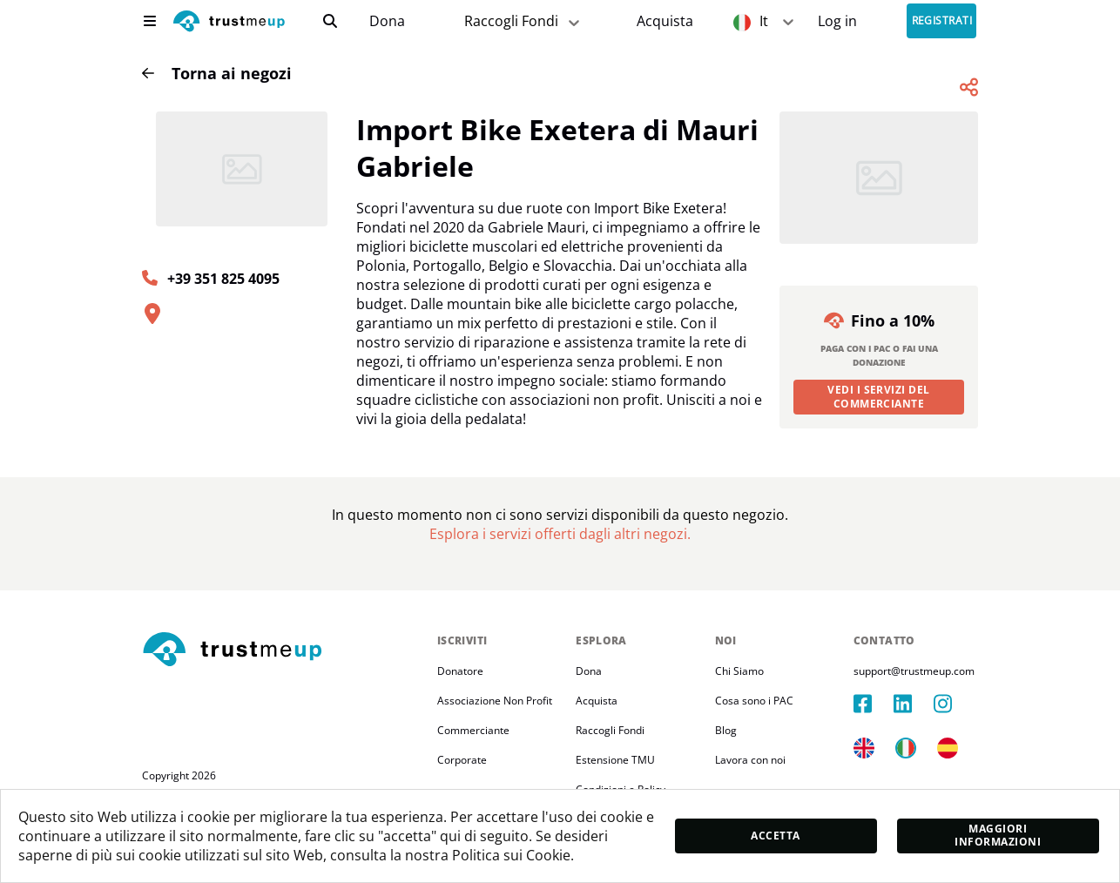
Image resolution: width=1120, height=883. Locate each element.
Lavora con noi (750, 759)
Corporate (462, 759)
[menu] (150, 20)
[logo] (229, 23)
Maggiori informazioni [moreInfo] (998, 835)
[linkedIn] (914, 703)
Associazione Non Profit (494, 700)
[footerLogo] (282, 650)
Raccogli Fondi (610, 730)
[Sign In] (837, 21)
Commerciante (473, 730)
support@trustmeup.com (914, 671)
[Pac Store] (665, 21)
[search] (330, 20)
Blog (726, 730)
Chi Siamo (739, 671)
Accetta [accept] (775, 835)
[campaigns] (387, 21)
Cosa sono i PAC (754, 700)
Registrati (942, 21)
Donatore (460, 671)
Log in (837, 21)
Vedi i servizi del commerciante (878, 396)
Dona (387, 21)
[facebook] (873, 703)
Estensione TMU (615, 759)
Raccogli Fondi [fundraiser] (523, 21)
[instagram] (954, 703)
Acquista (665, 21)
